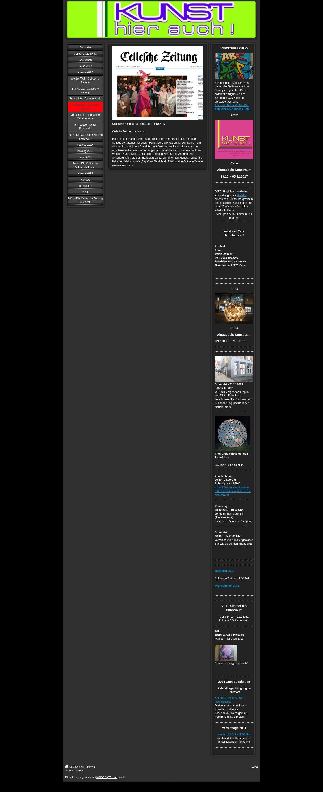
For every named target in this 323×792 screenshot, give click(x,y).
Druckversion (74, 767)
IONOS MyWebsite (106, 777)
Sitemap (90, 767)
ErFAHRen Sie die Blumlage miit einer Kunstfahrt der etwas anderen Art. (233, 491)
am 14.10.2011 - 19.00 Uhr (234, 734)
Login (255, 766)
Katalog (242, 195)
